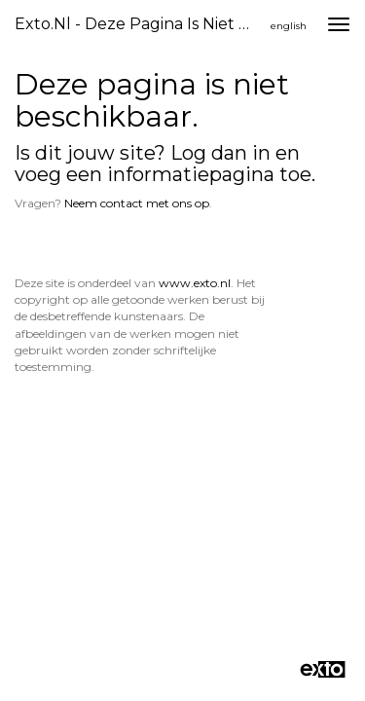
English (289, 25)
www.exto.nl (195, 283)
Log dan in (220, 153)
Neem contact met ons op (136, 203)
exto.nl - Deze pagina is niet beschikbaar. (140, 24)
